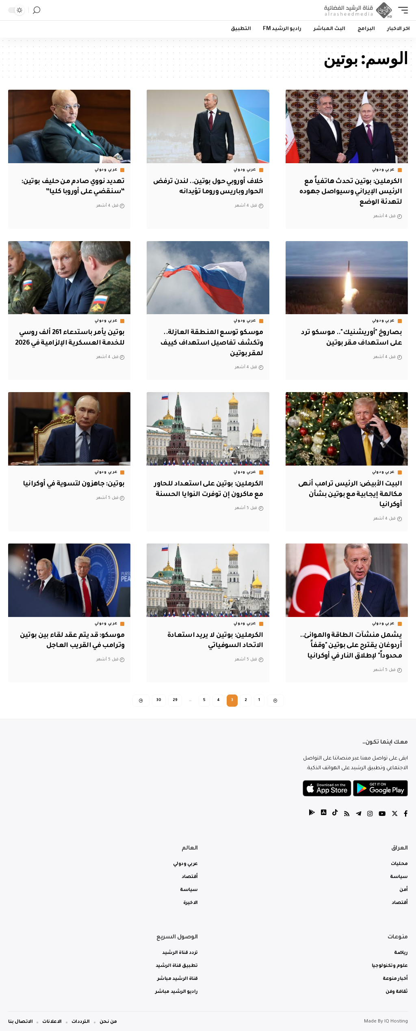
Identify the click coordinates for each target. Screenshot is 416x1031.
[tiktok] (333, 812)
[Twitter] (394, 812)
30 (158, 697)
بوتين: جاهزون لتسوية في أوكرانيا (71, 481)
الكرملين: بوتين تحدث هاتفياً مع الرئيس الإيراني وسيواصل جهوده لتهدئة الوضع (348, 191)
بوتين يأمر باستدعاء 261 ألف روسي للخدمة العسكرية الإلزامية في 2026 (69, 341)
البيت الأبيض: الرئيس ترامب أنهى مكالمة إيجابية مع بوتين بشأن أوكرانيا (347, 491)
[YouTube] (381, 812)
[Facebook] (406, 812)
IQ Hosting (396, 1019)
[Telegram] (357, 812)
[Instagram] (369, 812)
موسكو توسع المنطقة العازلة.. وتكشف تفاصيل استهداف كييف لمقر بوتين (209, 341)
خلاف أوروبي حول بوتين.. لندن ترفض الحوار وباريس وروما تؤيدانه (216, 191)
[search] (36, 10)
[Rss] (345, 812)
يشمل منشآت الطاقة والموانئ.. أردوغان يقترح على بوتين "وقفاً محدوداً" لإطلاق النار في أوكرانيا (348, 642)
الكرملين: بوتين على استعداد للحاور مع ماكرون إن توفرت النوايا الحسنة (209, 491)
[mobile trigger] (401, 10)
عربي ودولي (383, 170)
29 (175, 697)
